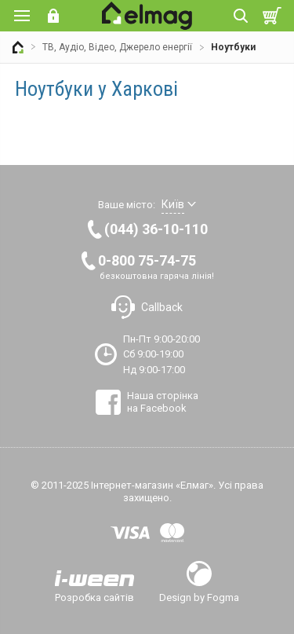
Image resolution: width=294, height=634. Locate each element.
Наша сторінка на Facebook (162, 402)
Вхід (53, 15)
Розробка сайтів (94, 597)
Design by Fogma (199, 597)
